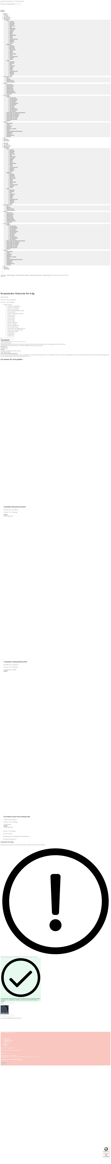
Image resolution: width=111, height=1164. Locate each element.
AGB (5, 1042)
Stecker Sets (9, 84)
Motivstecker (10, 87)
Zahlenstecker (10, 88)
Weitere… (9, 120)
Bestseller (6, 14)
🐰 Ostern (6, 16)
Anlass (8, 96)
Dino (11, 27)
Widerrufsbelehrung (8, 1040)
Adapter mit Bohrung (37, 345)
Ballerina (12, 21)
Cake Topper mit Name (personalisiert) (16, 112)
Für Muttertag (13, 104)
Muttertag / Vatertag (11, 128)
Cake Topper (7, 95)
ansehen (5, 514)
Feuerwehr (12, 29)
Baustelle (12, 24)
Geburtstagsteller (11, 81)
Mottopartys (6, 147)
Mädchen (9, 44)
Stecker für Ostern (47, 275)
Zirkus (11, 43)
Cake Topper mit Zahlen (12, 116)
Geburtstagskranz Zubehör (22, 275)
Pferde (11, 36)
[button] (13, 341)
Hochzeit (9, 127)
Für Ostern (12, 105)
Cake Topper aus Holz (12, 119)
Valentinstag (9, 132)
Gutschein (6, 139)
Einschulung (10, 123)
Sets (8, 77)
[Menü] (109, 1147)
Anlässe (5, 121)
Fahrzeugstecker (10, 91)
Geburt (8, 124)
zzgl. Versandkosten (57, 436)
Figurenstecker (10, 89)
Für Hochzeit (13, 101)
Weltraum (12, 41)
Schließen (3, 1062)
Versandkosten (12, 299)
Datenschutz (6, 1038)
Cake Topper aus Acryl (12, 117)
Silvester (9, 136)
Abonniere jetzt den (11, 1059)
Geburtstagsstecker (11, 92)
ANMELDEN (4, 1009)
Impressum (6, 1044)
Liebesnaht (3, 275)
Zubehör (9, 79)
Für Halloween (13, 108)
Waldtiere (12, 40)
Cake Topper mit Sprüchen (13, 113)
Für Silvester (13, 111)
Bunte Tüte (12, 25)
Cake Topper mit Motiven (13, 115)
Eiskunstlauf (13, 28)
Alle (8, 20)
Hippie (11, 32)
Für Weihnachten (14, 109)
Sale (5, 137)
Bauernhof (12, 23)
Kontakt (5, 1045)
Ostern (8, 129)
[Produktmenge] (7, 338)
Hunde (11, 33)
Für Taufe (12, 107)
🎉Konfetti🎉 (7, 17)
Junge (8, 60)
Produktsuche (4, 4)
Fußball (11, 31)
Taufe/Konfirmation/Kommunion (14, 131)
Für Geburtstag (13, 100)
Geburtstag (9, 125)
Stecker (5, 83)
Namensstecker (10, 85)
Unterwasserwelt (14, 39)
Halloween (9, 133)
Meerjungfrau (13, 35)
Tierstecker (9, 93)
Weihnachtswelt (10, 135)
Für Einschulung (13, 99)
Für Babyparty (13, 97)
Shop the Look (10, 80)
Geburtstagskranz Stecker (36, 275)
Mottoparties (7, 19)
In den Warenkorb (5, 340)
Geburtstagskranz (8, 76)
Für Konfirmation (14, 103)
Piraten (11, 37)
